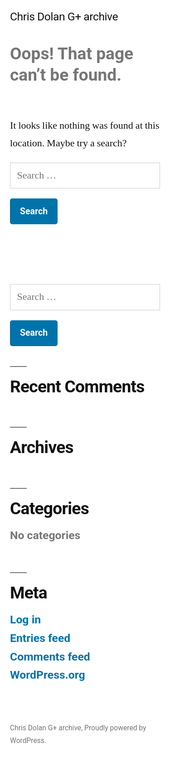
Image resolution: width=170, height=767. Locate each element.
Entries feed (40, 638)
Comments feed (50, 656)
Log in (25, 619)
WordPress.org (47, 674)
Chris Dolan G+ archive (64, 16)
